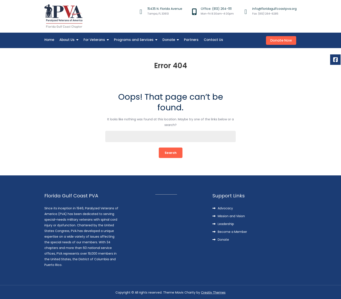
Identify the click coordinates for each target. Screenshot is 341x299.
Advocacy (225, 207)
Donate (168, 39)
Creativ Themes (213, 292)
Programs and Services (134, 39)
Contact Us (213, 39)
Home (49, 39)
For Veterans (94, 39)
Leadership (226, 223)
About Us (67, 39)
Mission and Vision (231, 215)
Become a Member (232, 231)
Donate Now (281, 39)
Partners (191, 39)
